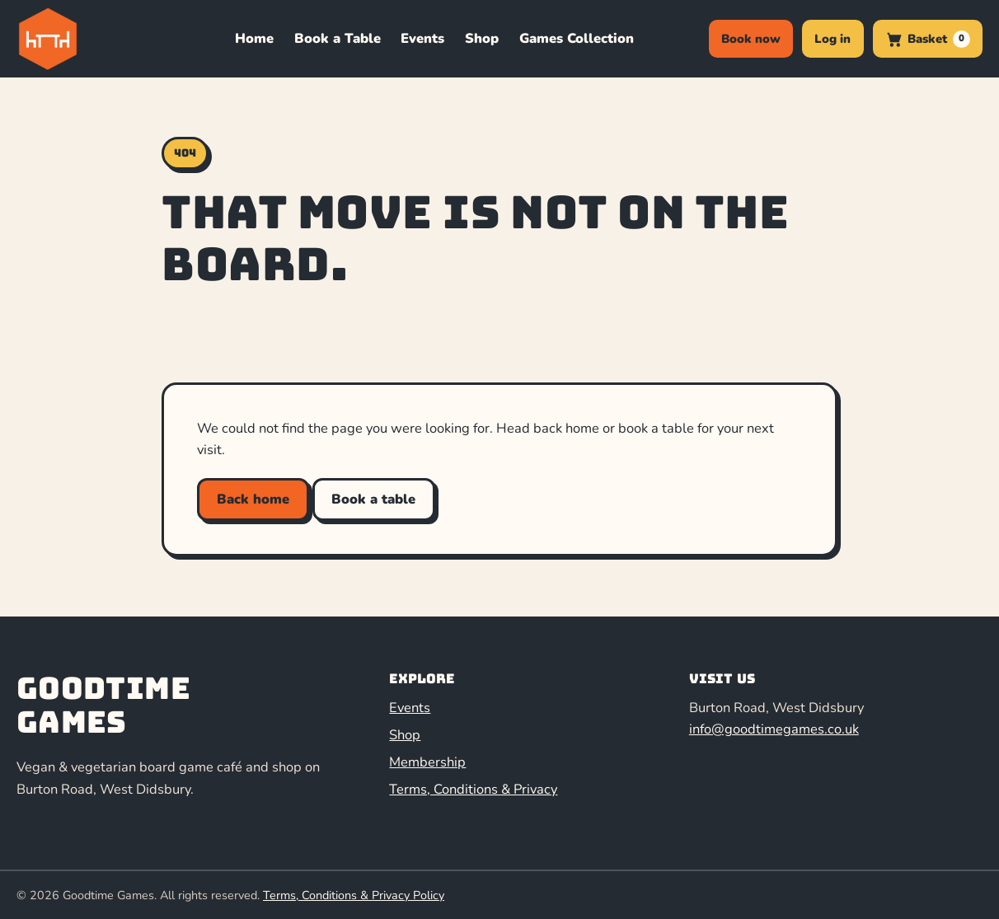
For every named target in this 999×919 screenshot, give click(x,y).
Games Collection (576, 38)
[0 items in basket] (928, 39)
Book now (751, 38)
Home (254, 38)
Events (422, 38)
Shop (482, 38)
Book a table (373, 499)
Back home (253, 499)
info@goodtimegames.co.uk (774, 729)
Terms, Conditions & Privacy (473, 789)
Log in (832, 38)
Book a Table (337, 38)
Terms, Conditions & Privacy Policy (353, 895)
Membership (427, 762)
